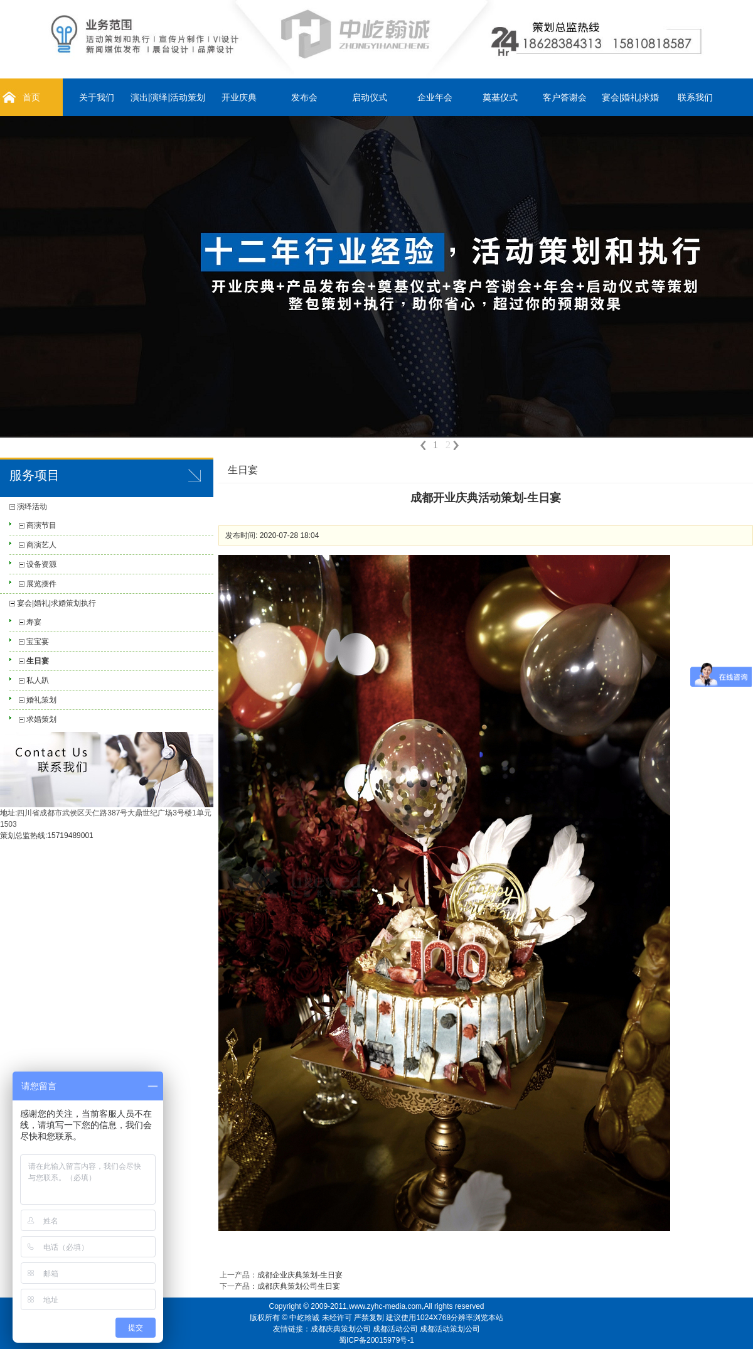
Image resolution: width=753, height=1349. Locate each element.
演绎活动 (32, 506)
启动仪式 (369, 97)
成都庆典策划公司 (341, 1329)
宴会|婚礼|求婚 (630, 97)
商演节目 (41, 525)
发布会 (304, 97)
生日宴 (37, 661)
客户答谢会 (565, 97)
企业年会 (434, 97)
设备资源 (41, 564)
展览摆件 (41, 583)
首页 (31, 97)
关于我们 (96, 97)
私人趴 (37, 680)
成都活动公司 (395, 1329)
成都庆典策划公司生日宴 (298, 1286)
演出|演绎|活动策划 (168, 97)
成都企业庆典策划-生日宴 (300, 1275)
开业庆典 (239, 97)
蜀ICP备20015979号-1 (376, 1340)
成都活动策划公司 (450, 1329)
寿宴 (33, 622)
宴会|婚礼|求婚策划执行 (56, 603)
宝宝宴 (37, 641)
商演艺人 (41, 544)
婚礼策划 (41, 700)
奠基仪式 (500, 97)
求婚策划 (41, 719)
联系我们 (695, 97)
